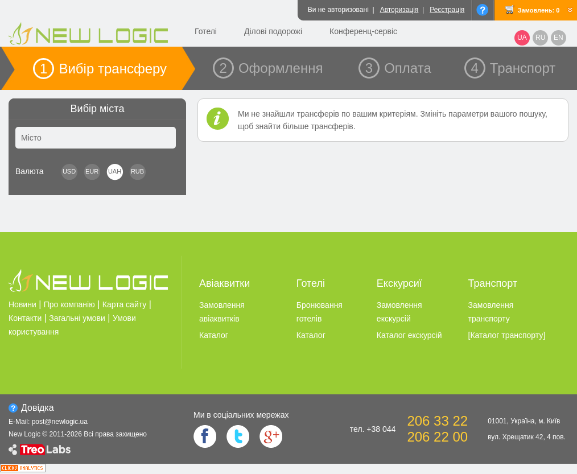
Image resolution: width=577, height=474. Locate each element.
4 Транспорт (513, 68)
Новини (22, 304)
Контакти (25, 318)
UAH (114, 171)
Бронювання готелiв (319, 311)
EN (558, 38)
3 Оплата (398, 68)
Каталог (213, 335)
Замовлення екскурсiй (399, 311)
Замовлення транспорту (491, 311)
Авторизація (399, 10)
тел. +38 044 (373, 429)
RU (540, 38)
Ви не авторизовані (338, 10)
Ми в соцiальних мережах (240, 414)
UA (522, 38)
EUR (91, 171)
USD (69, 171)
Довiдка (37, 408)
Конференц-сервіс (363, 31)
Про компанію (69, 304)
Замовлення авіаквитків (222, 311)
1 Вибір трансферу (103, 68)
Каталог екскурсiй (409, 335)
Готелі (206, 31)
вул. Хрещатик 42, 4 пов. (527, 437)
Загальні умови (77, 318)
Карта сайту (124, 304)
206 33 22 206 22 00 (437, 428)
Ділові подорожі (273, 31)
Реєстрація (447, 10)
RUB (137, 171)
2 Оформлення (271, 68)
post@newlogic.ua (60, 422)
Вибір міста (98, 108)
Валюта (29, 171)
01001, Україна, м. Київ (524, 421)
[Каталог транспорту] (507, 335)
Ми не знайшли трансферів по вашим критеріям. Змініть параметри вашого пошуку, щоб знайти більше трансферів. (392, 120)
